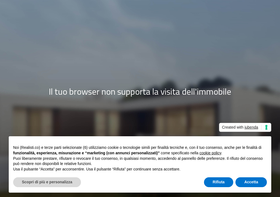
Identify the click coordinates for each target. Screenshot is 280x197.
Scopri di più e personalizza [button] (47, 182)
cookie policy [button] (210, 153)
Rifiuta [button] (219, 182)
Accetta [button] (251, 182)
